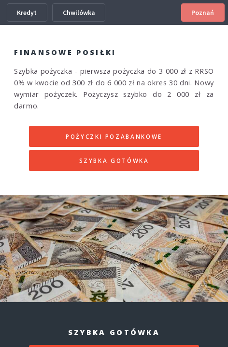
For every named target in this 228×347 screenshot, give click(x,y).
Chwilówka (79, 12)
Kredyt (27, 12)
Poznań (202, 12)
